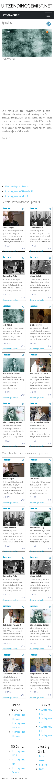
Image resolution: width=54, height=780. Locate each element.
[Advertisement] (26, 82)
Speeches (7, 22)
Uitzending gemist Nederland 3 (18, 734)
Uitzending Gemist (10, 15)
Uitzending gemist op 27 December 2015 (19, 191)
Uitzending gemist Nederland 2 (16, 196)
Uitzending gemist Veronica (18, 770)
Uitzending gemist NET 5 (18, 753)
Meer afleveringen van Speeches (17, 186)
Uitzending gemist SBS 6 (18, 761)
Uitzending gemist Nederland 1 (18, 717)
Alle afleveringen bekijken (10, 251)
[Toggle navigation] (48, 15)
